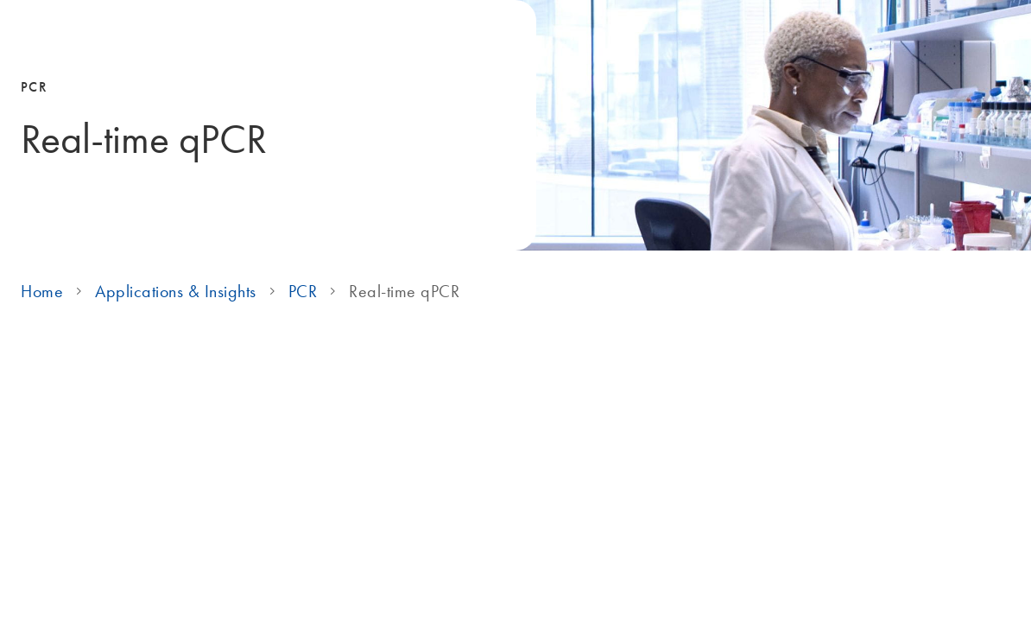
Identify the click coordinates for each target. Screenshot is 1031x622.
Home (42, 291)
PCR (303, 291)
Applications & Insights (175, 291)
